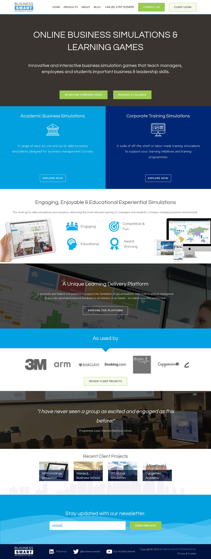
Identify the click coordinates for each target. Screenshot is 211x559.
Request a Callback (132, 95)
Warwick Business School (88, 475)
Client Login (182, 7)
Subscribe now (145, 525)
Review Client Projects (105, 381)
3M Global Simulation (118, 475)
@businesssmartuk (86, 551)
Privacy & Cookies (187, 553)
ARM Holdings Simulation (52, 475)
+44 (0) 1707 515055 (119, 7)
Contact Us (151, 7)
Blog (97, 7)
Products (71, 7)
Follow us (58, 551)
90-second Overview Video (83, 95)
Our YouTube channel (120, 551)
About (85, 7)
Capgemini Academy (153, 475)
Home (56, 7)
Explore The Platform (105, 310)
